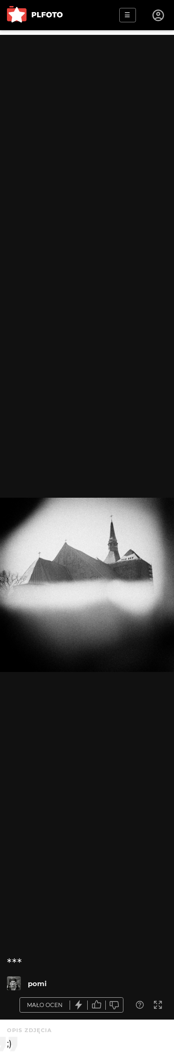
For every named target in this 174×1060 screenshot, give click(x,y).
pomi (37, 983)
